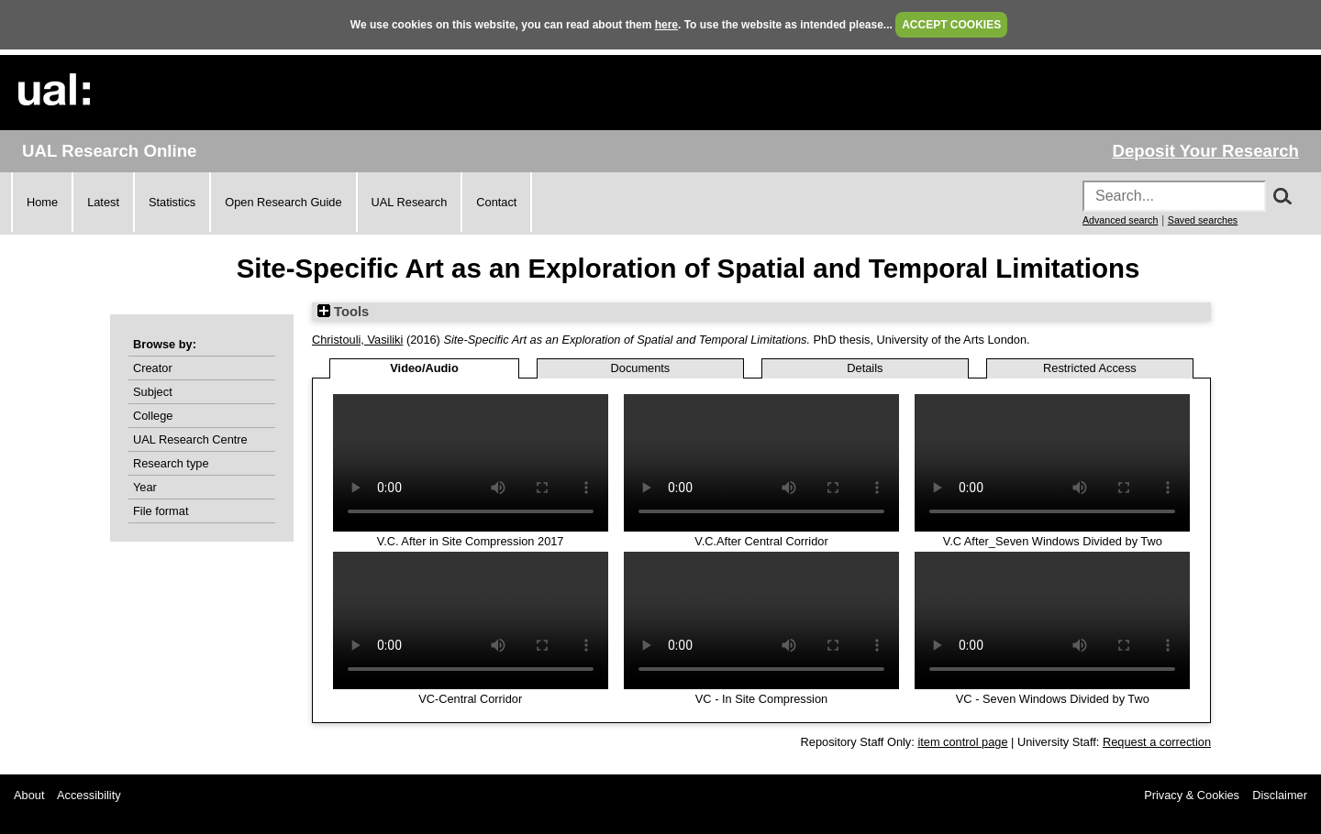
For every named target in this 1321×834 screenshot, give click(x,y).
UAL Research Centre (190, 439)
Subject (152, 392)
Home (42, 202)
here (666, 24)
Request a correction (1157, 742)
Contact (496, 202)
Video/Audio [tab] (424, 368)
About (29, 795)
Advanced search (1120, 219)
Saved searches (1203, 219)
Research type (171, 463)
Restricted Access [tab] (1090, 368)
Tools (343, 311)
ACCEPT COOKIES (951, 24)
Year (145, 487)
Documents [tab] (641, 368)
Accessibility (89, 795)
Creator (152, 368)
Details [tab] (865, 368)
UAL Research (410, 202)
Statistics (172, 202)
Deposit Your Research (1205, 150)
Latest (103, 202)
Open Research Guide (283, 202)
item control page (962, 742)
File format (160, 511)
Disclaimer (1279, 795)
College (152, 415)
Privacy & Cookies (1191, 795)
